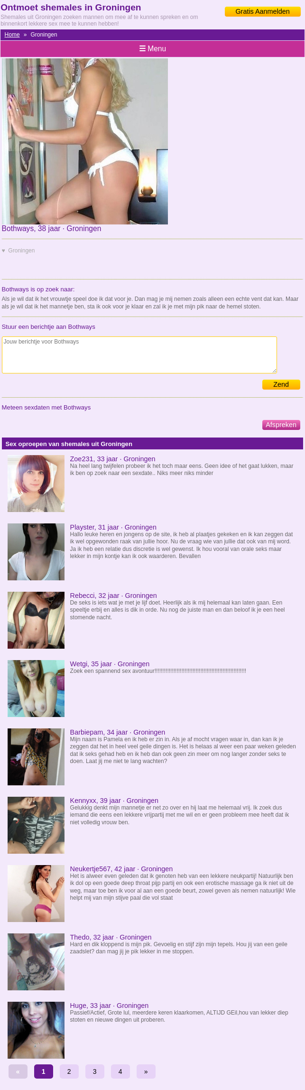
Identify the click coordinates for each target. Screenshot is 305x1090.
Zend (281, 384)
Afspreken (281, 425)
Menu (152, 49)
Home (12, 34)
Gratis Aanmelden (262, 11)
